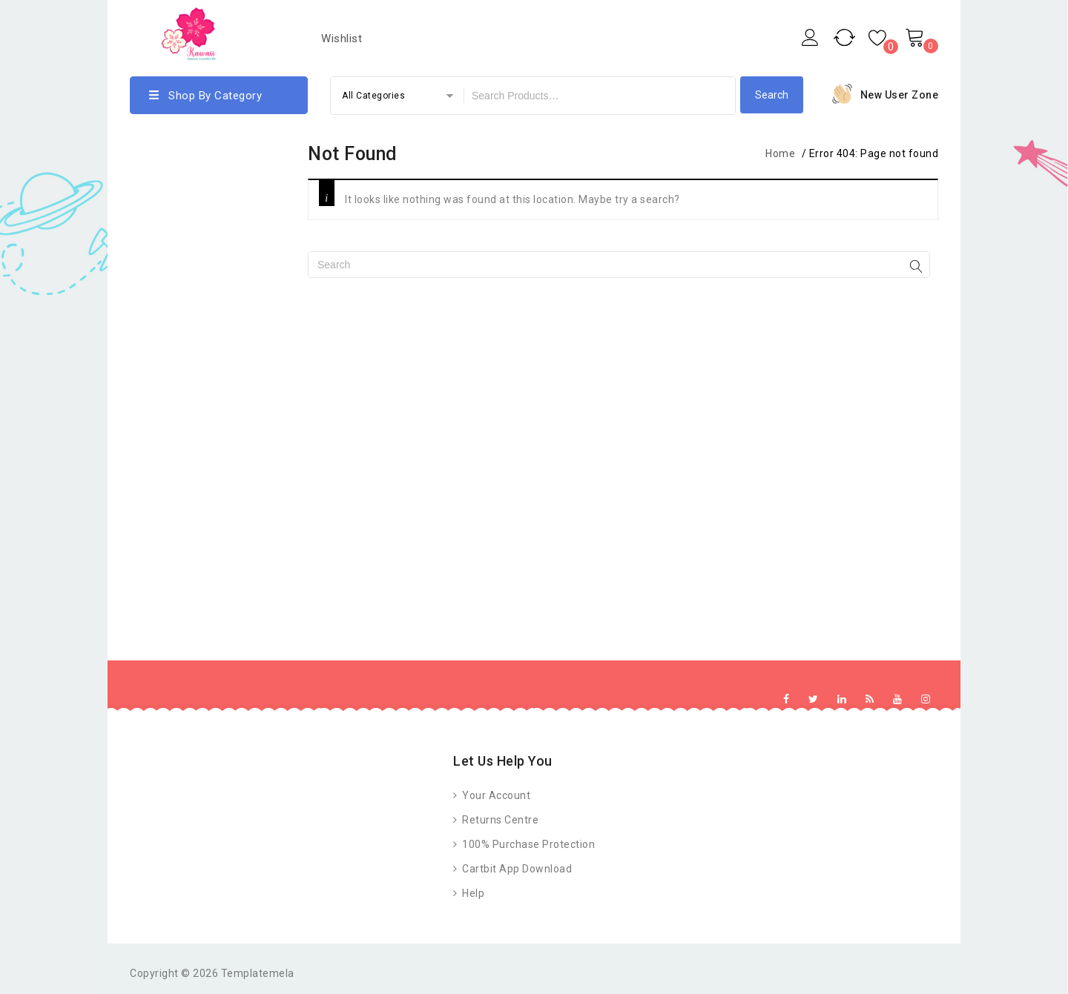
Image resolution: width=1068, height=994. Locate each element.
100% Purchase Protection (528, 844)
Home (780, 153)
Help (472, 893)
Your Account (495, 795)
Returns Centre (499, 820)
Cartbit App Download (516, 869)
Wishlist (341, 38)
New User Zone (899, 95)
